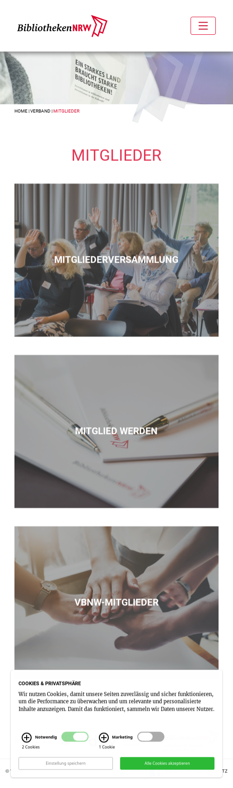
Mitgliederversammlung (116, 267)
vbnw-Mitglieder (116, 609)
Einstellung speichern (66, 775)
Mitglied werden (116, 438)
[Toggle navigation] (203, 26)
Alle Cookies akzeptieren (167, 775)
